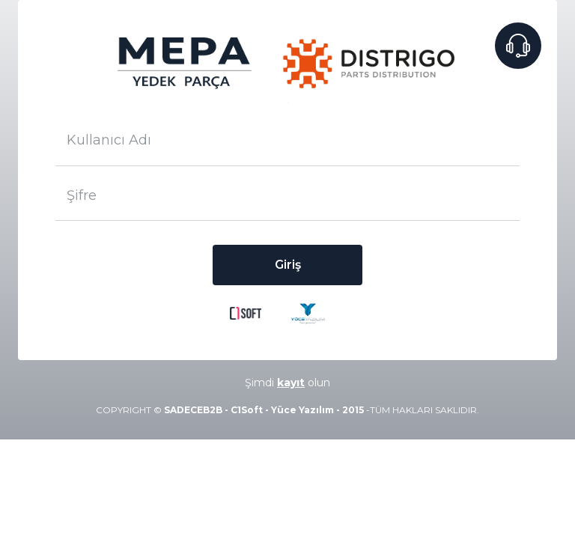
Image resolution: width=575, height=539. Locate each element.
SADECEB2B (193, 409)
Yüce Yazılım (302, 409)
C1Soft (247, 409)
